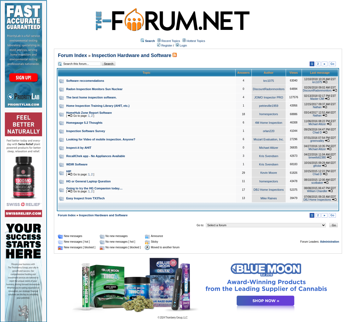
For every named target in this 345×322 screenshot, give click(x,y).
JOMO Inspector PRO (268, 97)
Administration (329, 241)
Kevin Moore (268, 172)
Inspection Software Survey (85, 131)
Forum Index (72, 55)
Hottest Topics (196, 41)
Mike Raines (269, 198)
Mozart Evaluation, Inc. (269, 139)
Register (164, 45)
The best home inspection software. (91, 97)
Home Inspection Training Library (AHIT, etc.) (98, 105)
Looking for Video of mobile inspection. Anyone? (100, 139)
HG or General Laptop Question (88, 181)
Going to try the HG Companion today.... (94, 188)
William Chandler (317, 191)
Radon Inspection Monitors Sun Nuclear (94, 89)
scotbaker (317, 182)
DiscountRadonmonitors (268, 89)
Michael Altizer (317, 124)
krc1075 (268, 80)
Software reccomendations (85, 80)
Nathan (317, 107)
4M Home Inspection (268, 122)
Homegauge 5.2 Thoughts (84, 122)
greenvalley (317, 140)
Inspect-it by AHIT (78, 147)
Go (332, 63)
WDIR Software (77, 164)
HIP (68, 171)
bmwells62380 (317, 157)
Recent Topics (170, 41)
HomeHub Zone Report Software (89, 112)
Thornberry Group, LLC (176, 317)
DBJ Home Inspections (269, 189)
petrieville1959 (268, 105)
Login (181, 45)
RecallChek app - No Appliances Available (95, 156)
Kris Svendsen (268, 156)
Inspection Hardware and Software (131, 55)
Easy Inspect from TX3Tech (85, 198)
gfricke (317, 165)
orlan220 (268, 131)
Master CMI (317, 98)
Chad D (317, 132)
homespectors (268, 114)
